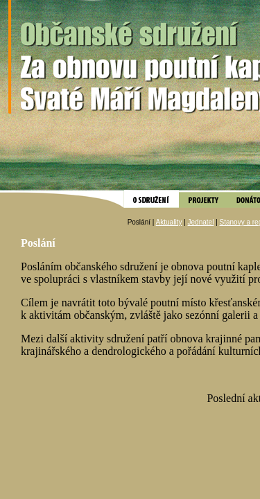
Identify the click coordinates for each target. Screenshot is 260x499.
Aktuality (169, 222)
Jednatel (201, 222)
